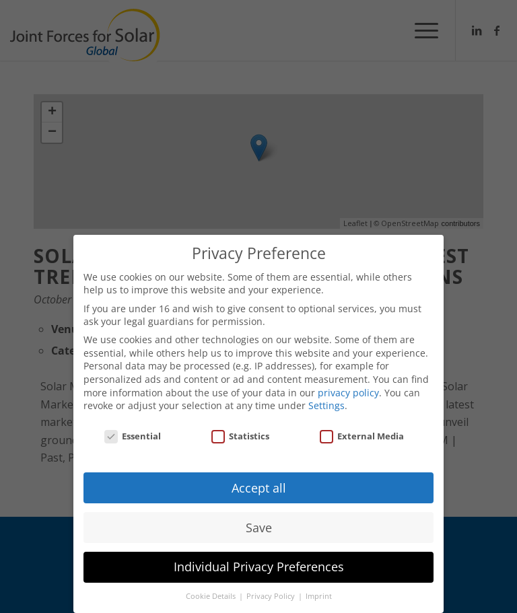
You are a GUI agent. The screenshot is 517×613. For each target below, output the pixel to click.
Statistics (240, 436)
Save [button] (259, 527)
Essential (132, 436)
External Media (362, 436)
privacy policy (348, 392)
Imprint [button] (319, 596)
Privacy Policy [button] (271, 596)
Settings (326, 405)
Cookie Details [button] (212, 596)
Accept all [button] (259, 488)
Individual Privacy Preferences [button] (259, 566)
